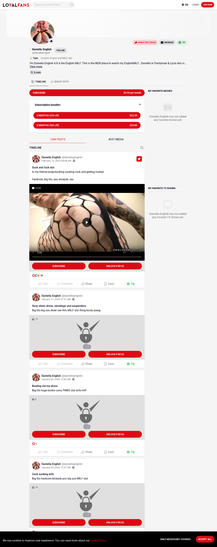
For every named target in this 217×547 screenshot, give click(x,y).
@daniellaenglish (72, 157)
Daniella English (52, 157)
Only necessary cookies (175, 539)
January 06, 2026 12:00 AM (56, 379)
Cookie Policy (98, 540)
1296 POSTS (57, 139)
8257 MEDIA (116, 139)
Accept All (205, 539)
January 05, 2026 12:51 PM (56, 467)
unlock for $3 (115, 354)
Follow (61, 50)
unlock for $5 (115, 266)
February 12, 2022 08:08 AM (56, 160)
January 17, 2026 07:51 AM (56, 299)
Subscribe (58, 266)
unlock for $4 (115, 522)
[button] (87, 105)
